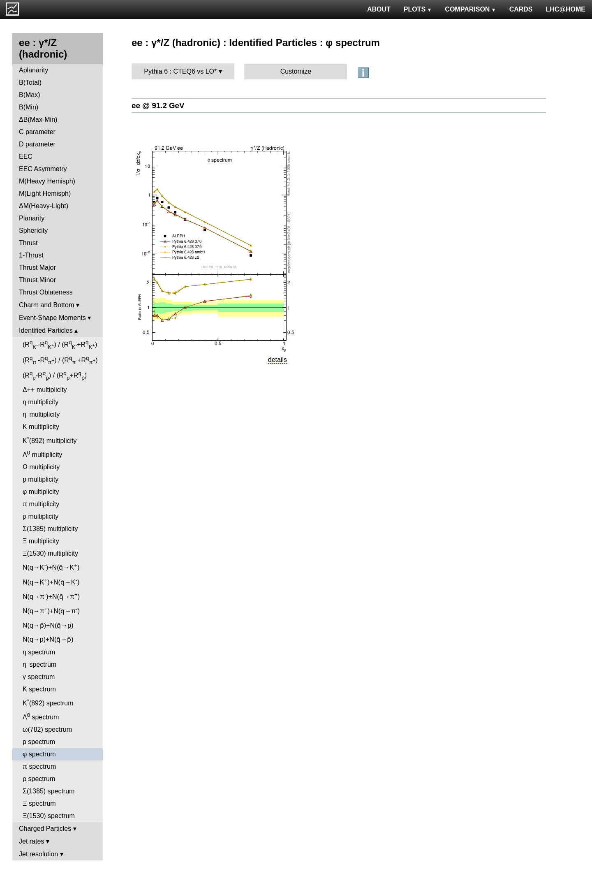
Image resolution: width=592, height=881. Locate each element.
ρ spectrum (39, 778)
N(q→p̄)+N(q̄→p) (48, 625)
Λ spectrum (41, 716)
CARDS (521, 9)
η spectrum (39, 652)
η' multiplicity (41, 414)
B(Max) (29, 94)
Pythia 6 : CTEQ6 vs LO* (180, 71)
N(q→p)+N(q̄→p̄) (48, 639)
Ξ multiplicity (41, 541)
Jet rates (31, 841)
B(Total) (30, 82)
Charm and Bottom (46, 304)
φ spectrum (39, 754)
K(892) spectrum (48, 702)
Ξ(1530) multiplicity (50, 553)
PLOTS (418, 9)
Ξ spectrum (39, 803)
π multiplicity (41, 504)
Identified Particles (46, 330)
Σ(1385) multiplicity (50, 528)
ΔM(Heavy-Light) (43, 205)
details (277, 359)
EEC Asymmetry (43, 168)
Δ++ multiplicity (45, 389)
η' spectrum (39, 664)
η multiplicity (40, 402)
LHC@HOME (565, 9)
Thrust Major (37, 267)
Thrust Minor (37, 279)
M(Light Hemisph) (45, 193)
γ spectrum (39, 676)
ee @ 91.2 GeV (158, 105)
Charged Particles (45, 828)
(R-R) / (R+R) (60, 344)
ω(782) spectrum (47, 729)
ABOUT (379, 9)
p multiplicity (40, 479)
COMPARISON (470, 9)
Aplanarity (33, 70)
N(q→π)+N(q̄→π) (51, 595)
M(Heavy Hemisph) (47, 181)
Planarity (31, 218)
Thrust (28, 242)
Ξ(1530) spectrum (49, 815)
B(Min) (28, 107)
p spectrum (39, 741)
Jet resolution (38, 854)
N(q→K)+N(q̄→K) (51, 566)
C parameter (37, 131)
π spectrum (39, 766)
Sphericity (33, 230)
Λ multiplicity (42, 454)
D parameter (37, 144)
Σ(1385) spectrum (48, 791)
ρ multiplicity (40, 516)
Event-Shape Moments (52, 317)
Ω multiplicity (41, 467)
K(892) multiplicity (49, 440)
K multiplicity (41, 426)
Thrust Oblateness (46, 292)
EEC (25, 156)
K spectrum (39, 689)
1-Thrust (31, 255)
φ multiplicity (41, 491)
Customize (296, 71)
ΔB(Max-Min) (38, 119)
